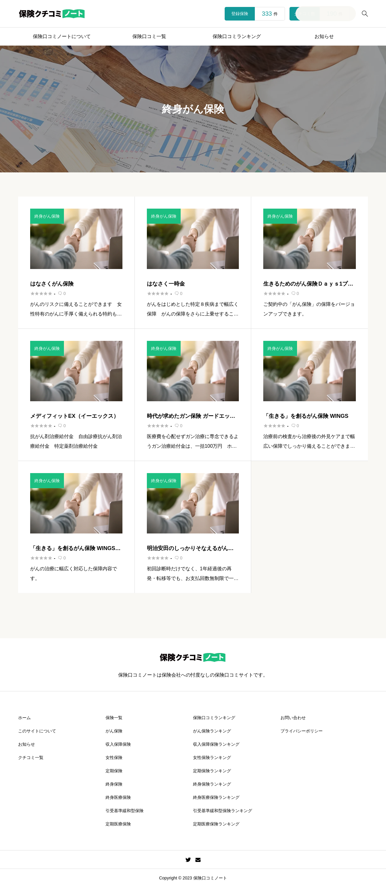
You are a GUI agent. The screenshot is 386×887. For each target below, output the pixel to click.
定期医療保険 (118, 823)
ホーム (24, 717)
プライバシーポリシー (301, 730)
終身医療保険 (118, 797)
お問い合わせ (293, 717)
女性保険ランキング (212, 757)
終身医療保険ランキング (216, 797)
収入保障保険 (118, 744)
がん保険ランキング (212, 730)
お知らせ (324, 36)
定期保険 (114, 770)
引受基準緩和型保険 (125, 810)
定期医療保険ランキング (216, 823)
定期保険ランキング (212, 770)
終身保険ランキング (212, 784)
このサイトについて (37, 730)
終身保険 (114, 784)
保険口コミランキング (237, 36)
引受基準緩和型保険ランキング (222, 810)
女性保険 (114, 757)
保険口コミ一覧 (149, 36)
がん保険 (114, 730)
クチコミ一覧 (30, 757)
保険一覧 (114, 717)
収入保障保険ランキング (216, 744)
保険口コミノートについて (62, 36)
